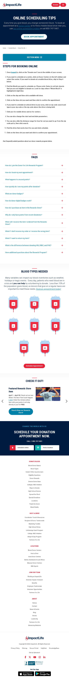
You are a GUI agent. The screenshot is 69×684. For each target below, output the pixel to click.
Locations (34, 501)
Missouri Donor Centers (34, 563)
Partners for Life (34, 592)
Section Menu (34, 57)
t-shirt (11, 400)
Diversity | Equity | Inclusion (34, 580)
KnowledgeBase (54, 648)
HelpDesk (44, 648)
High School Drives (34, 527)
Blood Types (34, 469)
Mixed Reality (34, 507)
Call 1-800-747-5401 (34, 441)
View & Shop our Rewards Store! (20, 411)
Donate (55, 5)
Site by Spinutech (34, 652)
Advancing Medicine (34, 625)
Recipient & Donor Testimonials (34, 521)
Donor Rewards (34, 478)
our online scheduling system (26, 28)
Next (66, 401)
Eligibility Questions (34, 475)
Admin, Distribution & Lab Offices (34, 560)
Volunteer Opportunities (34, 589)
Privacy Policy (15, 648)
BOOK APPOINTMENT (34, 37)
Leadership (34, 619)
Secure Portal (34, 648)
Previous (2, 401)
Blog (34, 612)
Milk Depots (34, 566)
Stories (34, 616)
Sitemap (24, 648)
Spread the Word (34, 494)
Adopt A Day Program (34, 537)
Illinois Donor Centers (34, 550)
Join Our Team (34, 572)
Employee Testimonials (34, 586)
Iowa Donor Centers (34, 556)
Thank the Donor (34, 504)
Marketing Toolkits (34, 524)
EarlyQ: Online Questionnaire (34, 472)
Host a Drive (34, 513)
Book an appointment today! (48, 289)
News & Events (34, 609)
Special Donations (34, 497)
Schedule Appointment (34, 366)
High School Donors (34, 491)
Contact (34, 606)
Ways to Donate (35, 488)
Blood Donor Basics (34, 465)
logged (14, 72)
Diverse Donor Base (34, 481)
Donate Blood (34, 461)
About (34, 599)
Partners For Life (34, 540)
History (34, 603)
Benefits (34, 583)
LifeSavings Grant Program (34, 530)
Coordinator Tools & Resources (34, 517)
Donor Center (24, 26)
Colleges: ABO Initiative (34, 485)
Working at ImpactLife (34, 576)
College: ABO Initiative (34, 533)
